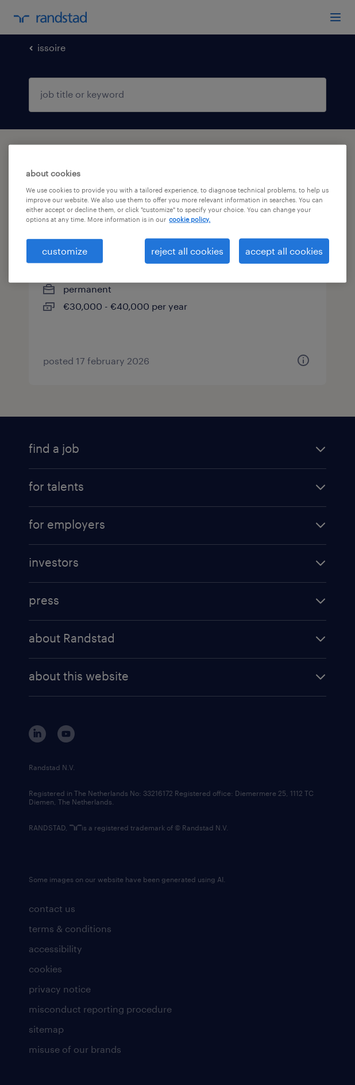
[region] (177, 214)
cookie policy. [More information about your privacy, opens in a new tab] (189, 219)
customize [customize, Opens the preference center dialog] (64, 250)
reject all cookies (187, 250)
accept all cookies (284, 250)
